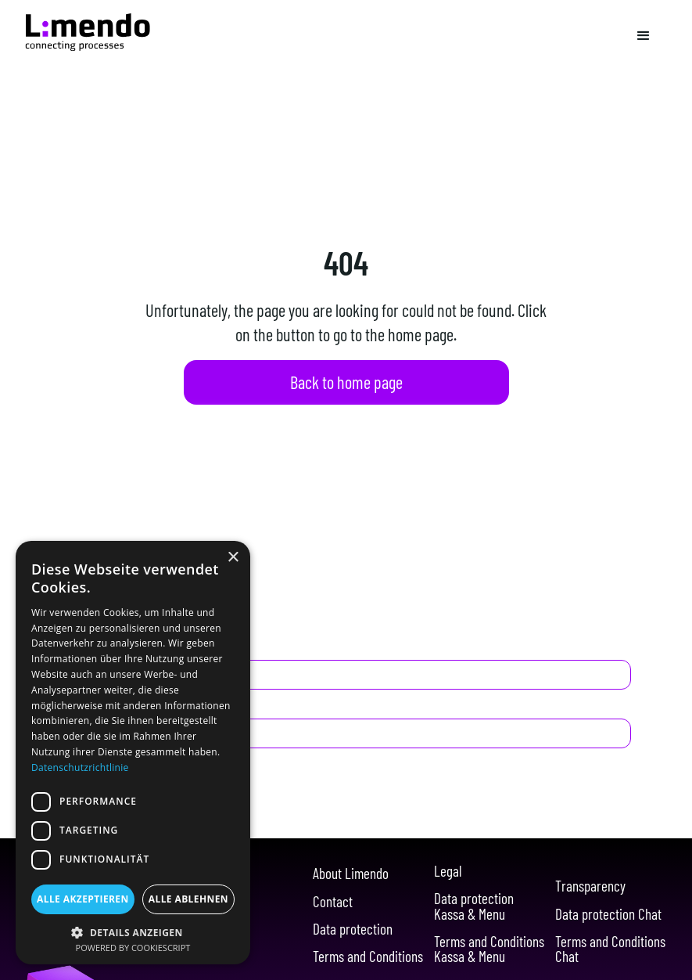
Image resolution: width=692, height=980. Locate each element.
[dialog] (133, 752)
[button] (643, 36)
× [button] (232, 558)
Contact (333, 901)
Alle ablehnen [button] (188, 899)
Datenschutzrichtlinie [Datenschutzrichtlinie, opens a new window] (80, 767)
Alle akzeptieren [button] (83, 899)
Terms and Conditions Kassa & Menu (489, 949)
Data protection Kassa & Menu (474, 906)
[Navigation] (87, 32)
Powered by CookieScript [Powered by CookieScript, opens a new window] (133, 947)
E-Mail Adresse (107, 706)
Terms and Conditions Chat (610, 949)
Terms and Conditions (368, 956)
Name (80, 646)
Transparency (590, 885)
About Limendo (351, 873)
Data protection (353, 928)
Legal (447, 870)
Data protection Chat (608, 913)
